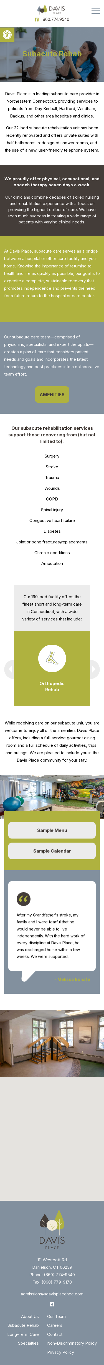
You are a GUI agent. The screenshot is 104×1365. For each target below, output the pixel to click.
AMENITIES (52, 394)
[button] (7, 35)
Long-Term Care (23, 1334)
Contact (54, 1334)
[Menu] (96, 11)
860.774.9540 (56, 19)
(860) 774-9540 (59, 1274)
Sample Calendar (52, 852)
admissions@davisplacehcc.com (52, 1293)
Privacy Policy (60, 1352)
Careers (54, 1325)
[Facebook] (37, 19)
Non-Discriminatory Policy (72, 1343)
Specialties (28, 1343)
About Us (30, 1316)
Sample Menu (52, 831)
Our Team (56, 1316)
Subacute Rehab (23, 1325)
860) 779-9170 (57, 1282)
